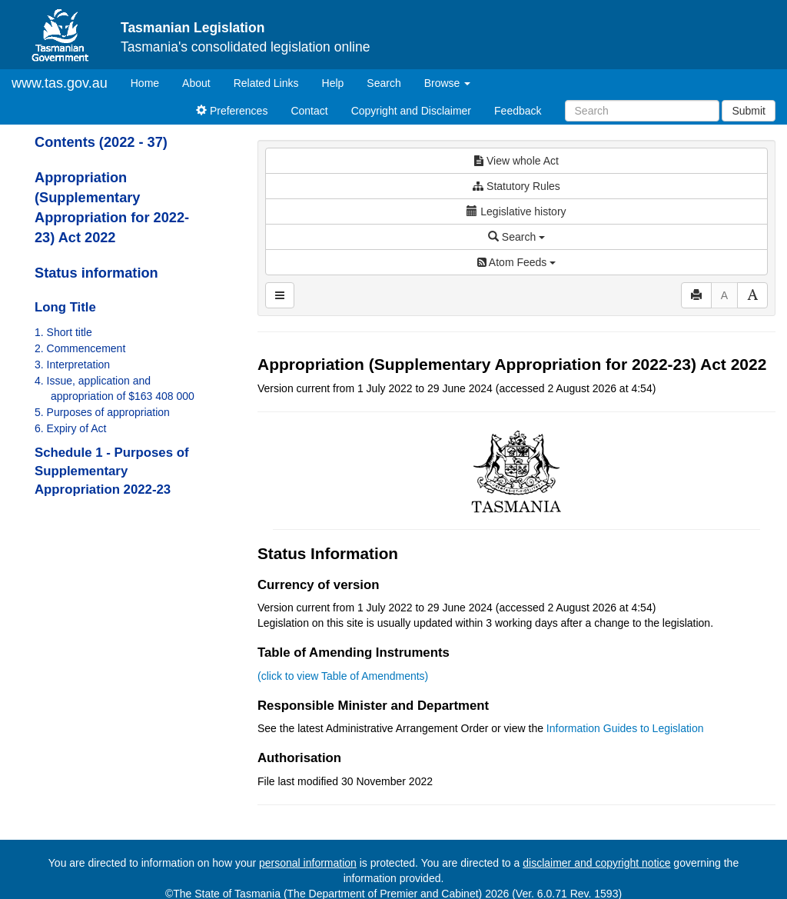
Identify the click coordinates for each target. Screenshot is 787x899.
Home (151, 82)
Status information (96, 273)
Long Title (65, 307)
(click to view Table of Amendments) (342, 676)
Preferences (231, 111)
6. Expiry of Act (70, 428)
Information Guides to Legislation (625, 728)
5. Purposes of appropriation (102, 412)
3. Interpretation (72, 364)
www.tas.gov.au (60, 83)
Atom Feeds (516, 262)
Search (383, 83)
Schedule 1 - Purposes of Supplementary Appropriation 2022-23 (112, 471)
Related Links (266, 83)
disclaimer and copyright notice (596, 863)
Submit (748, 111)
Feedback (517, 111)
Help (333, 83)
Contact (309, 111)
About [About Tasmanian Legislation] (196, 83)
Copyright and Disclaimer (411, 111)
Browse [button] (447, 83)
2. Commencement (80, 348)
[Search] (642, 111)
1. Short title (63, 332)
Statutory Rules (516, 186)
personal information (308, 863)
